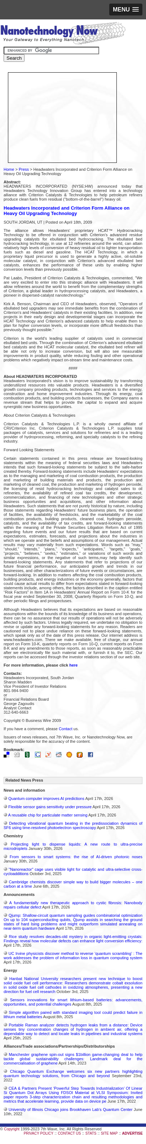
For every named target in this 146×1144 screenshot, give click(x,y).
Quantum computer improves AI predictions (46, 798)
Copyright (11, 1129)
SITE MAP (109, 1133)
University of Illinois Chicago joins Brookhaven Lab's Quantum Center (71, 1109)
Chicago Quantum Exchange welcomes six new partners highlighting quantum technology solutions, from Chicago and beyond (73, 1073)
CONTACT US (69, 1133)
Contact (65, 729)
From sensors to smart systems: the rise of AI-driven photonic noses (76, 857)
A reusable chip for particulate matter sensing (47, 815)
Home (9, 169)
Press (24, 169)
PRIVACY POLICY (38, 1133)
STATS (91, 1133)
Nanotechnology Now (63, 34)
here (73, 665)
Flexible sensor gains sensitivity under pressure (50, 807)
